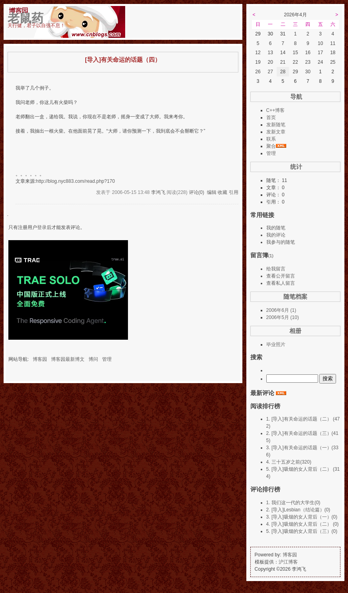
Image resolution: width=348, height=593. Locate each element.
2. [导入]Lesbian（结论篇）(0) (298, 510)
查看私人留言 (280, 283)
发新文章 (275, 132)
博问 (93, 359)
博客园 (40, 359)
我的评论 (275, 235)
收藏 (222, 192)
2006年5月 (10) (282, 317)
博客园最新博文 (68, 359)
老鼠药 (25, 18)
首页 (271, 117)
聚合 (271, 146)
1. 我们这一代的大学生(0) (293, 502)
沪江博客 (288, 562)
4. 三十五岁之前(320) (288, 462)
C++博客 (275, 110)
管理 (107, 359)
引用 (233, 192)
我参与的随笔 (280, 242)
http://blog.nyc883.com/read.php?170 (75, 181)
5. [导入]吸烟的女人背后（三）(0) (302, 531)
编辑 (211, 192)
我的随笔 (275, 228)
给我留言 (275, 269)
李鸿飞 (158, 192)
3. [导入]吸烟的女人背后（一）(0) (302, 517)
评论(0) (196, 192)
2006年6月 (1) (281, 310)
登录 (42, 227)
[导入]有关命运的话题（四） (123, 60)
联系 (271, 139)
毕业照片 (275, 344)
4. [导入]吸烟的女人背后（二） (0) (302, 524)
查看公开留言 (280, 276)
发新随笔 (275, 124)
